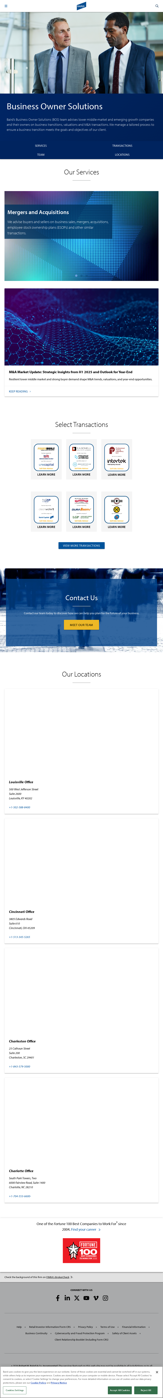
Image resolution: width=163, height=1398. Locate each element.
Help (19, 1327)
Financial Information (134, 1327)
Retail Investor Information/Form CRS (50, 1327)
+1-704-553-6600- (20, 1196)
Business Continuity (36, 1333)
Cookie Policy (38, 1382)
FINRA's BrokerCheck (59, 1277)
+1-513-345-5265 (19, 937)
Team (40, 154)
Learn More (46, 460)
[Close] (157, 1372)
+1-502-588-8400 (19, 807)
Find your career (86, 1229)
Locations (122, 154)
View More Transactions (81, 545)
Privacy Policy (85, 1327)
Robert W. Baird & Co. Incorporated (38, 1365)
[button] (6, 6)
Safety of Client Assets (124, 1333)
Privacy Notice (59, 1382)
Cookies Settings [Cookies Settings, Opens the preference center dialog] (15, 1390)
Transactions (122, 145)
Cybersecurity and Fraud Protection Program (80, 1333)
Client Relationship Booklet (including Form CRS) (81, 1339)
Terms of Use (107, 1327)
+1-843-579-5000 (19, 1066)
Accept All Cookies (120, 1390)
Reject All (146, 1390)
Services (41, 145)
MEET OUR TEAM (81, 625)
